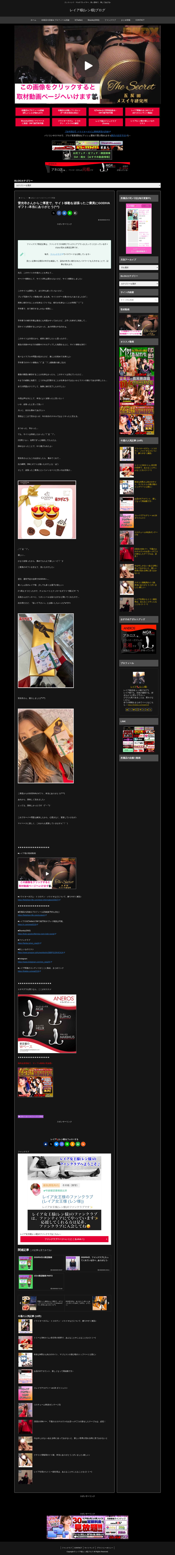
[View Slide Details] (87, 64)
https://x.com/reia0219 (28, 925)
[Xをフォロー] (51, 1144)
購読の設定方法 (119, 135)
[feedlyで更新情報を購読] (77, 1144)
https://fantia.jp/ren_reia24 (29, 943)
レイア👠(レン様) (138, 687)
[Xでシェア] (53, 213)
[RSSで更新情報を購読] (83, 1144)
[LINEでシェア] (69, 213)
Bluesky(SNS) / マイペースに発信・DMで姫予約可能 (32, 122)
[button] (75, 213)
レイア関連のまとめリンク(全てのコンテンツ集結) (142, 111)
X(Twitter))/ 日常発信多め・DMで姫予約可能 (105, 111)
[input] (138, 299)
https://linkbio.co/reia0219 (29, 971)
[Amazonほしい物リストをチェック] (72, 1144)
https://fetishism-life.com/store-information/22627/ (39, 900)
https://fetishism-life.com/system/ (32, 915)
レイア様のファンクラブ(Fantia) (106, 122)
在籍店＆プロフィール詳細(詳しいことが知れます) (32, 111)
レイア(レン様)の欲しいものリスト (142, 122)
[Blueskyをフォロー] (56, 1144)
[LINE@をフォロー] (67, 1144)
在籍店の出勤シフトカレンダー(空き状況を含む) (69, 111)
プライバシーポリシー (105, 1548)
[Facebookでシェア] (59, 213)
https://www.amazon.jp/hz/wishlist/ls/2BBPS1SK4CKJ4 (41, 953)
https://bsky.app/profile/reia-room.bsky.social (37, 934)
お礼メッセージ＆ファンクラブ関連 (31, 1116)
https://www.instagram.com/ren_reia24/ (35, 962)
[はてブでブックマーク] (64, 213)
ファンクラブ (56, 254)
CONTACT (78, 1548)
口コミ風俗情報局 (139, 251)
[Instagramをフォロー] (61, 1144)
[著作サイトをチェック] (45, 1144)
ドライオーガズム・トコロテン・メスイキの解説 (69, 122)
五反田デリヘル (138, 249)
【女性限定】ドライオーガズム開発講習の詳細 (88, 132)
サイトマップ (89, 1548)
